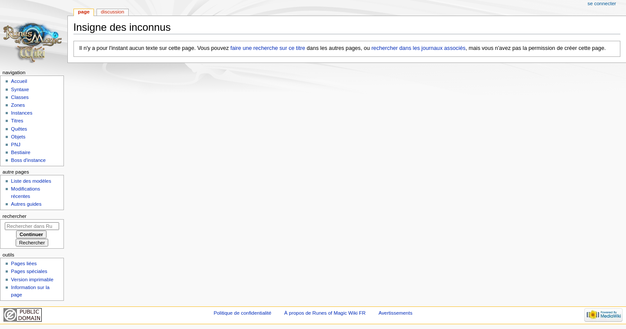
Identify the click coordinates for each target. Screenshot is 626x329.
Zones (18, 105)
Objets (18, 136)
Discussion (112, 11)
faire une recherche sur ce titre (267, 48)
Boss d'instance (28, 160)
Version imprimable (32, 279)
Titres (17, 120)
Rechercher (15, 216)
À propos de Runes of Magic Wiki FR (325, 313)
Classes (20, 97)
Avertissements (396, 313)
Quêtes (19, 129)
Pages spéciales (29, 271)
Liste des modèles (31, 181)
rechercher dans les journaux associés (418, 48)
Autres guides (26, 204)
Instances (21, 112)
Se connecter (602, 3)
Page (84, 11)
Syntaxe (20, 89)
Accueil (19, 81)
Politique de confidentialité (242, 313)
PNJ (15, 144)
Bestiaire (20, 152)
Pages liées (24, 263)
